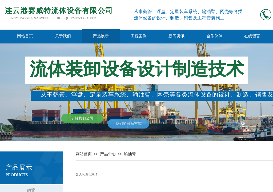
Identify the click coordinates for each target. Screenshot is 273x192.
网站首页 (25, 36)
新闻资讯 (176, 36)
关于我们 (63, 36)
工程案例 (139, 36)
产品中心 (108, 154)
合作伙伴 (214, 36)
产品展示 (101, 36)
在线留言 (252, 36)
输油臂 (130, 154)
